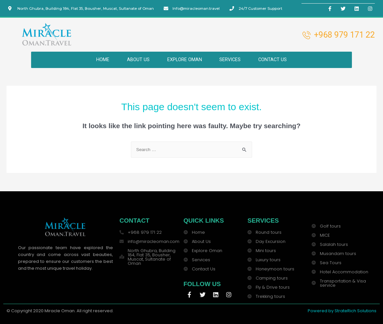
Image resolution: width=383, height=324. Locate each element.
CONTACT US (277, 59)
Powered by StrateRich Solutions (342, 311)
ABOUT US (135, 59)
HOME (97, 59)
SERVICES (232, 59)
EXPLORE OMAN (183, 59)
